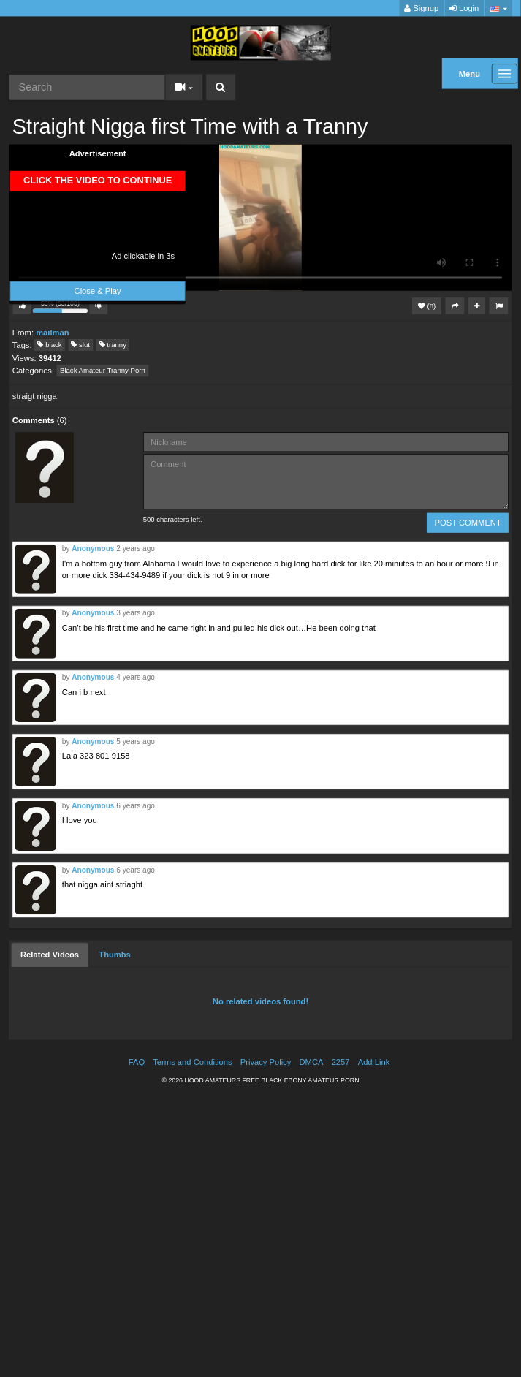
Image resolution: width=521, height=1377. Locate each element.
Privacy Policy (266, 1062)
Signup (421, 8)
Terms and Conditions (192, 1062)
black (49, 345)
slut (80, 345)
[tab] (49, 955)
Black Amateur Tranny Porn (102, 371)
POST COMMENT (468, 523)
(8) (427, 306)
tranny (112, 345)
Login (464, 8)
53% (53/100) (61, 307)
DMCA (312, 1062)
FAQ (137, 1062)
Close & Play (98, 291)
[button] (498, 8)
